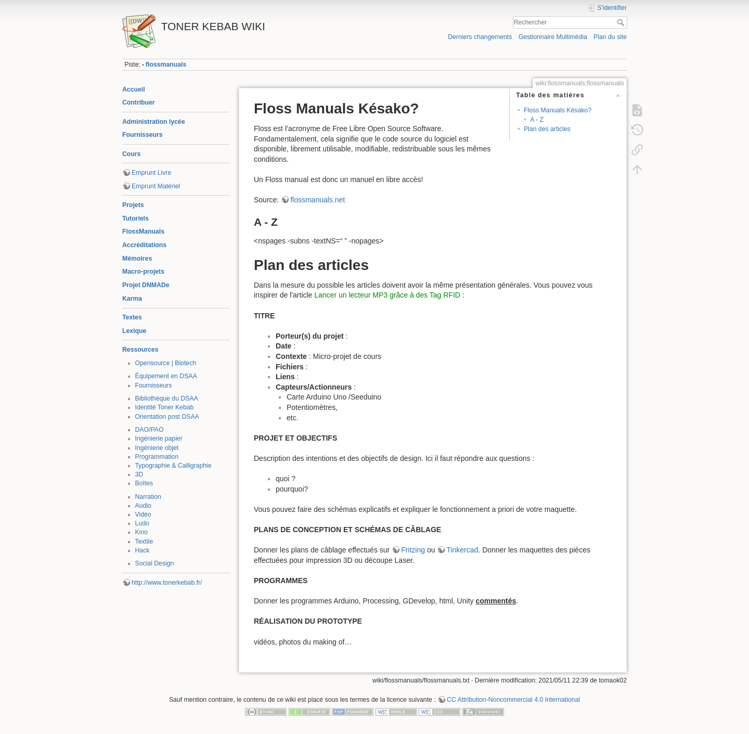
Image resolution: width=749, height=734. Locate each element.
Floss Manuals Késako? (557, 110)
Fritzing (413, 550)
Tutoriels (135, 218)
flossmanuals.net (317, 200)
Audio (143, 505)
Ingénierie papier (159, 438)
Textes (132, 317)
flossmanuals (166, 64)
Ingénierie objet (157, 448)
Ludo (142, 523)
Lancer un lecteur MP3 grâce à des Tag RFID (387, 295)
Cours (131, 154)
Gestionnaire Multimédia (553, 37)
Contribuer (138, 102)
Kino (141, 532)
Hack (142, 550)
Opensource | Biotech (166, 363)
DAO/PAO (149, 429)
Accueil (133, 89)
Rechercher (622, 22)
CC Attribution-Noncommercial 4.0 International (513, 699)
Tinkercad (462, 550)
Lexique (134, 330)
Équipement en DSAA (166, 376)
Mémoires (137, 258)
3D (139, 474)
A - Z (537, 119)
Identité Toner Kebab (164, 407)
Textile (144, 541)
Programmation (157, 456)
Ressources (140, 349)
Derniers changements (480, 37)
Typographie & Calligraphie (173, 465)
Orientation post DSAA (167, 416)
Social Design (154, 563)
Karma (132, 298)
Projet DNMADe (146, 285)
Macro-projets (143, 271)
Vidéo (143, 514)
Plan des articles (547, 129)
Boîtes (144, 483)
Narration (148, 496)
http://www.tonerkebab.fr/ (167, 582)
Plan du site (610, 37)
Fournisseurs (142, 134)
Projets (133, 205)
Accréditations (144, 245)
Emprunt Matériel (156, 186)
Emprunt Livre (151, 172)
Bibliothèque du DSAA (166, 398)
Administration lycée (153, 121)
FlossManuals (143, 231)
